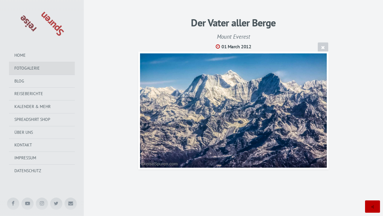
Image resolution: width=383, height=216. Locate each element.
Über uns (23, 132)
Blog (19, 81)
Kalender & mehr (32, 106)
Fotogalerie (27, 68)
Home (20, 55)
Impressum (25, 157)
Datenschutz (27, 170)
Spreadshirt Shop (32, 119)
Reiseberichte (28, 93)
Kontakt (23, 145)
